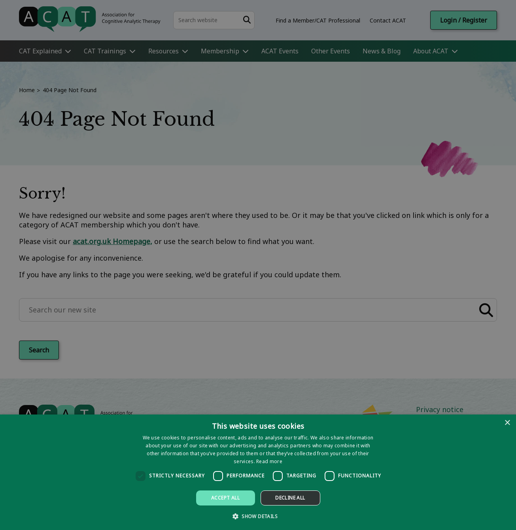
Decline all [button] (290, 497)
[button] (258, 516)
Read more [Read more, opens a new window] (269, 461)
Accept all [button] (225, 497)
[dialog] (258, 472)
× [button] (507, 423)
